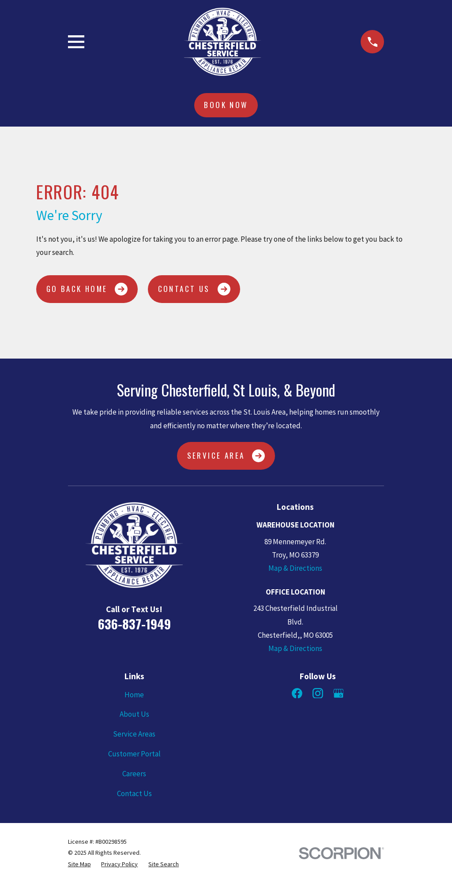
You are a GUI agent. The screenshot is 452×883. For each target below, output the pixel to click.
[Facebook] (297, 693)
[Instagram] (318, 693)
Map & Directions (295, 568)
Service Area (226, 455)
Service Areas (134, 734)
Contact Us (194, 289)
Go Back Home (87, 289)
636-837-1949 (134, 623)
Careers (134, 773)
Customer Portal (134, 754)
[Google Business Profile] (338, 693)
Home (134, 695)
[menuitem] (79, 864)
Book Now (226, 104)
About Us (134, 714)
